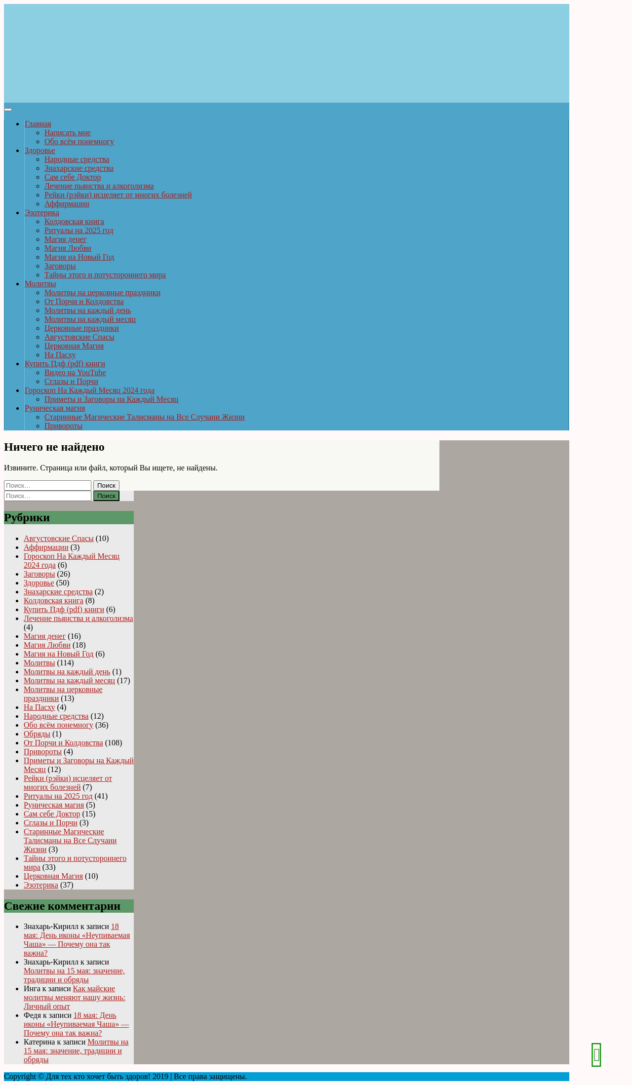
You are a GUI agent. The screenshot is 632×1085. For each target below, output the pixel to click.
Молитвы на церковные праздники (102, 292)
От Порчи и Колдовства (84, 301)
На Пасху (60, 354)
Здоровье (40, 150)
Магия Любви (67, 248)
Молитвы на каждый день (87, 310)
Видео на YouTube (75, 372)
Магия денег (65, 239)
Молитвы (40, 283)
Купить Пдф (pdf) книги (65, 363)
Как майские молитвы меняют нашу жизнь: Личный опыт (74, 997)
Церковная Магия (74, 346)
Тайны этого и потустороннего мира (105, 275)
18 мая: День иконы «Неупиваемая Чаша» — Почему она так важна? (77, 939)
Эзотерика (42, 212)
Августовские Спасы (79, 337)
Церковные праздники (81, 328)
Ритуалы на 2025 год (79, 230)
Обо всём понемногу (79, 141)
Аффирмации (66, 203)
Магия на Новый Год (79, 257)
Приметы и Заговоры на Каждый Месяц (111, 399)
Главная (38, 123)
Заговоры (60, 266)
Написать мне (67, 132)
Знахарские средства (79, 168)
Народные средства (76, 159)
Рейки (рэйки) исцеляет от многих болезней (118, 195)
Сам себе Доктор (72, 177)
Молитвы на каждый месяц (90, 319)
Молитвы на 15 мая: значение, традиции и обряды (74, 975)
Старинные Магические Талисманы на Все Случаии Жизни (144, 417)
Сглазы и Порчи (71, 381)
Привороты (63, 426)
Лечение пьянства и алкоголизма (99, 186)
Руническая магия (55, 408)
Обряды (37, 734)
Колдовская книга (74, 221)
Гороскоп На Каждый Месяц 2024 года (90, 390)
